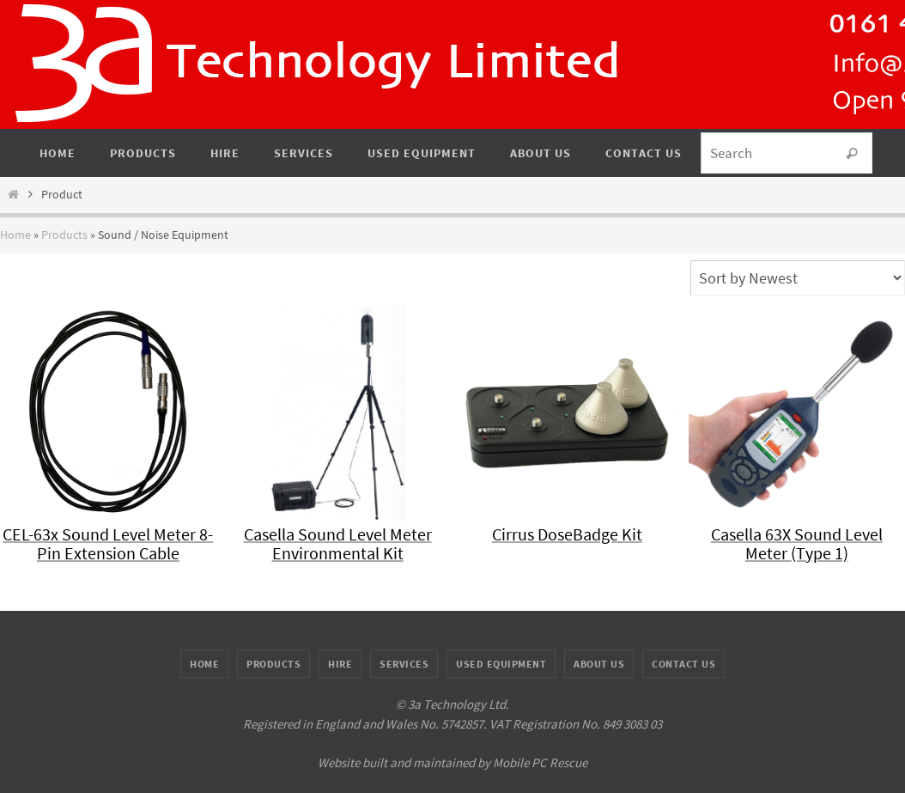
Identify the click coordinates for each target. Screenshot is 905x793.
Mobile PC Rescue (540, 762)
